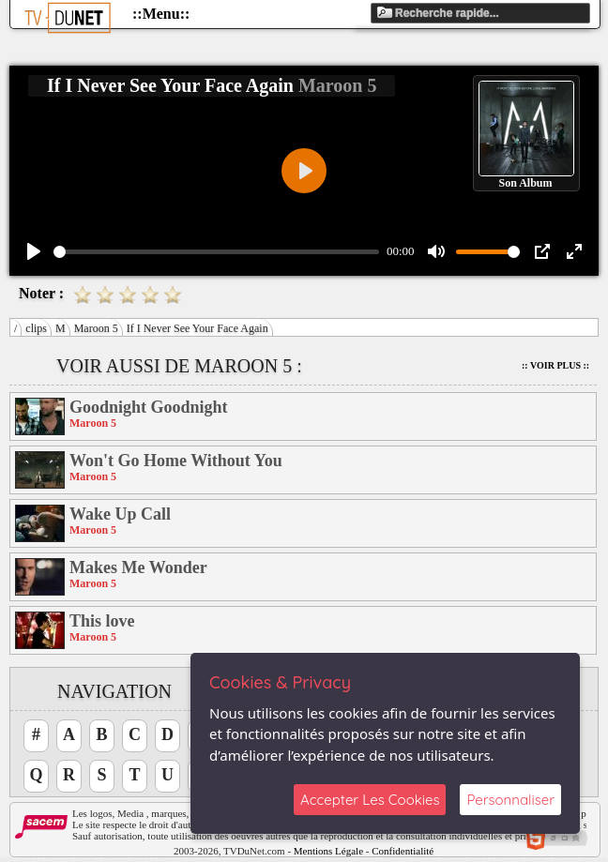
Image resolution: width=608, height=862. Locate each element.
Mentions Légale (328, 850)
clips (36, 328)
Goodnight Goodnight (148, 407)
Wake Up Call (120, 514)
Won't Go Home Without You (175, 460)
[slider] (216, 252)
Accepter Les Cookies (369, 800)
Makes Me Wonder (138, 567)
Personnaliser (510, 800)
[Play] (34, 251)
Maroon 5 (96, 328)
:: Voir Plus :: (555, 365)
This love (102, 621)
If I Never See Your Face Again (197, 328)
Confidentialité (402, 850)
